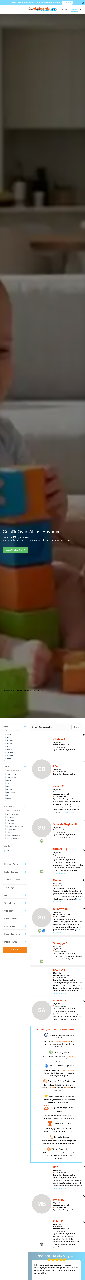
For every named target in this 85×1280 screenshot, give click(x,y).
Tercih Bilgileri (10, 903)
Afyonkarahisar (10, 792)
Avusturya (9, 749)
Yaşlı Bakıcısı (10, 820)
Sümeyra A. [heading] (60, 1000)
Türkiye (8, 734)
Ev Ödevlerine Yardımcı (13, 835)
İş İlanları (30, 9)
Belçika (8, 758)
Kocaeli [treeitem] (35, 690)
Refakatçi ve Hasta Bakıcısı (14, 826)
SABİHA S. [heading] (59, 969)
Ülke (6, 727)
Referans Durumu (12, 864)
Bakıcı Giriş (64, 9)
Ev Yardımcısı (10, 817)
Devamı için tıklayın (70, 812)
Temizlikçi (9, 832)
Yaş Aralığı (9, 887)
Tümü (8, 851)
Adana (8, 786)
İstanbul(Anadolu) (11, 777)
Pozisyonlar (9, 806)
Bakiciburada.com (8, 690)
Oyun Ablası (10, 823)
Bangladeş (9, 755)
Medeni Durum (10, 942)
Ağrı (7, 795)
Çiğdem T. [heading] (59, 739)
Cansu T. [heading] (58, 786)
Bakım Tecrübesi (11, 919)
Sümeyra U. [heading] (60, 908)
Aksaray (8, 798)
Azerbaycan (9, 752)
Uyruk (7, 895)
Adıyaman (9, 789)
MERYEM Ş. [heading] (60, 849)
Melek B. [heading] (58, 1199)
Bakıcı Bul (19, 690)
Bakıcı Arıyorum (41, 9)
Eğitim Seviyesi (11, 872)
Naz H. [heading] (57, 1166)
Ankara (8, 780)
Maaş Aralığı (9, 926)
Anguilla (8, 746)
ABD (7, 737)
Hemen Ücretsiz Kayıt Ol (15, 550)
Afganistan (9, 740)
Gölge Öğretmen (11, 829)
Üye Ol (74, 9)
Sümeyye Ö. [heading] (60, 943)
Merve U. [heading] (58, 880)
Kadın (8, 854)
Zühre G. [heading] (58, 1221)
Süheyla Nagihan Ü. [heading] (65, 824)
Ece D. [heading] (57, 765)
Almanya (9, 743)
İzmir (7, 783)
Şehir (6, 766)
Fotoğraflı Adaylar (12, 934)
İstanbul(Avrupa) (11, 774)
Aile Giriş (53, 9)
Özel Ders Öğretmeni (12, 838)
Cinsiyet (7, 846)
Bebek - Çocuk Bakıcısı (13, 814)
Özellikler (8, 911)
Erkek (8, 857)
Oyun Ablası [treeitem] (28, 690)
